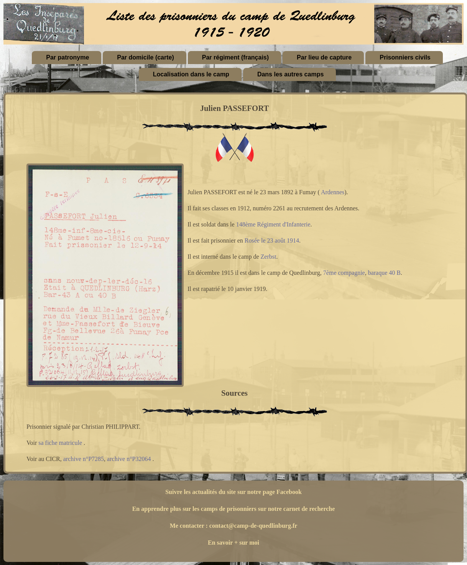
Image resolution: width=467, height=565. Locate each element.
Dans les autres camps (290, 74)
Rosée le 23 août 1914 (272, 240)
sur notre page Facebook (269, 492)
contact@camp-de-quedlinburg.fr (253, 525)
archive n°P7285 (83, 459)
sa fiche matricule (60, 442)
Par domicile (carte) (145, 57)
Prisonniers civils (405, 57)
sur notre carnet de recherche (296, 509)
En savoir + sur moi (233, 542)
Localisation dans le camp (191, 74)
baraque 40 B (384, 272)
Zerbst (268, 256)
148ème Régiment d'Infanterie (273, 224)
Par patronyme (67, 57)
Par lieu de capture (324, 57)
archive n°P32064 (129, 459)
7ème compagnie (344, 272)
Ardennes (332, 192)
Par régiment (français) (235, 57)
